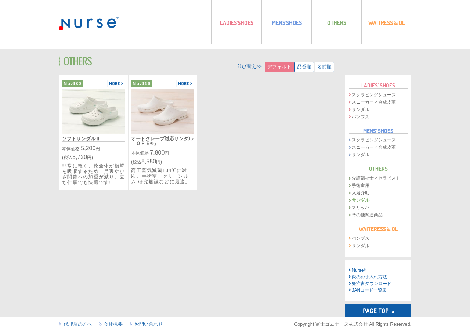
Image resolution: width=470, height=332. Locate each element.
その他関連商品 (367, 214)
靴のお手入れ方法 (369, 276)
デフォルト (279, 66)
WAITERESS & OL (378, 228)
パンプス (360, 116)
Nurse (359, 270)
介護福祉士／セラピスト (376, 178)
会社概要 (113, 324)
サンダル (360, 109)
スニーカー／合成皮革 (374, 102)
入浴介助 (360, 192)
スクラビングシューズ (374, 94)
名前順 (324, 66)
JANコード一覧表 (369, 290)
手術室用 (360, 185)
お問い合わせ (148, 324)
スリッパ (360, 207)
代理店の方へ (78, 324)
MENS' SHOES (378, 130)
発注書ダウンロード (371, 283)
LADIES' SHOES (378, 85)
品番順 (304, 66)
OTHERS (378, 168)
